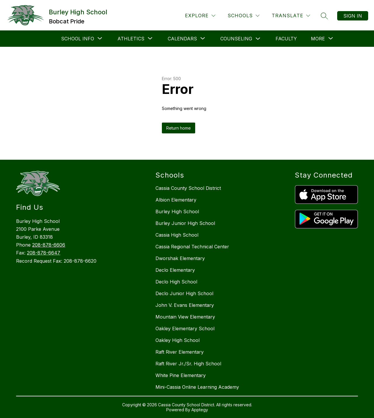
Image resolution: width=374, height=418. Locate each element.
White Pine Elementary (180, 375)
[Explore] (200, 15)
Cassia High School (176, 235)
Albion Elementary (175, 200)
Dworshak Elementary (180, 258)
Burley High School (177, 211)
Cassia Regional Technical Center (192, 247)
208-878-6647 (43, 253)
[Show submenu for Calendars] (182, 38)
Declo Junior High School (184, 293)
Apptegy (199, 409)
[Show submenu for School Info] (77, 38)
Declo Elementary (175, 270)
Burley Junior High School (185, 223)
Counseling (236, 39)
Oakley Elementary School (184, 328)
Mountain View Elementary (185, 317)
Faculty (286, 39)
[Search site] (324, 15)
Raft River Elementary (179, 352)
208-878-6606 (48, 245)
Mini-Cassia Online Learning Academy (197, 387)
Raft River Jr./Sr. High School (188, 364)
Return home (178, 127)
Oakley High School (177, 340)
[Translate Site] (290, 15)
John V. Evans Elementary (184, 305)
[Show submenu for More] (318, 38)
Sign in (352, 16)
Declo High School (176, 282)
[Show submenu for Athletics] (130, 38)
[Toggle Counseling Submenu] (258, 39)
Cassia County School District (188, 188)
